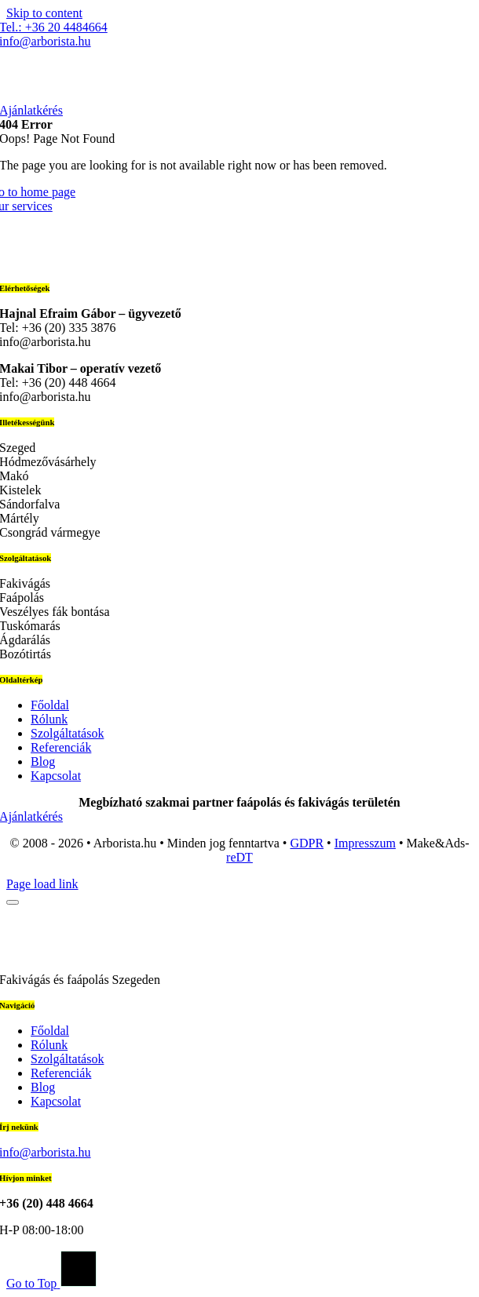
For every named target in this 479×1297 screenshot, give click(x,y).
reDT (239, 857)
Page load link (42, 884)
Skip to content (44, 13)
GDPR (307, 843)
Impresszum (365, 843)
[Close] (12, 902)
